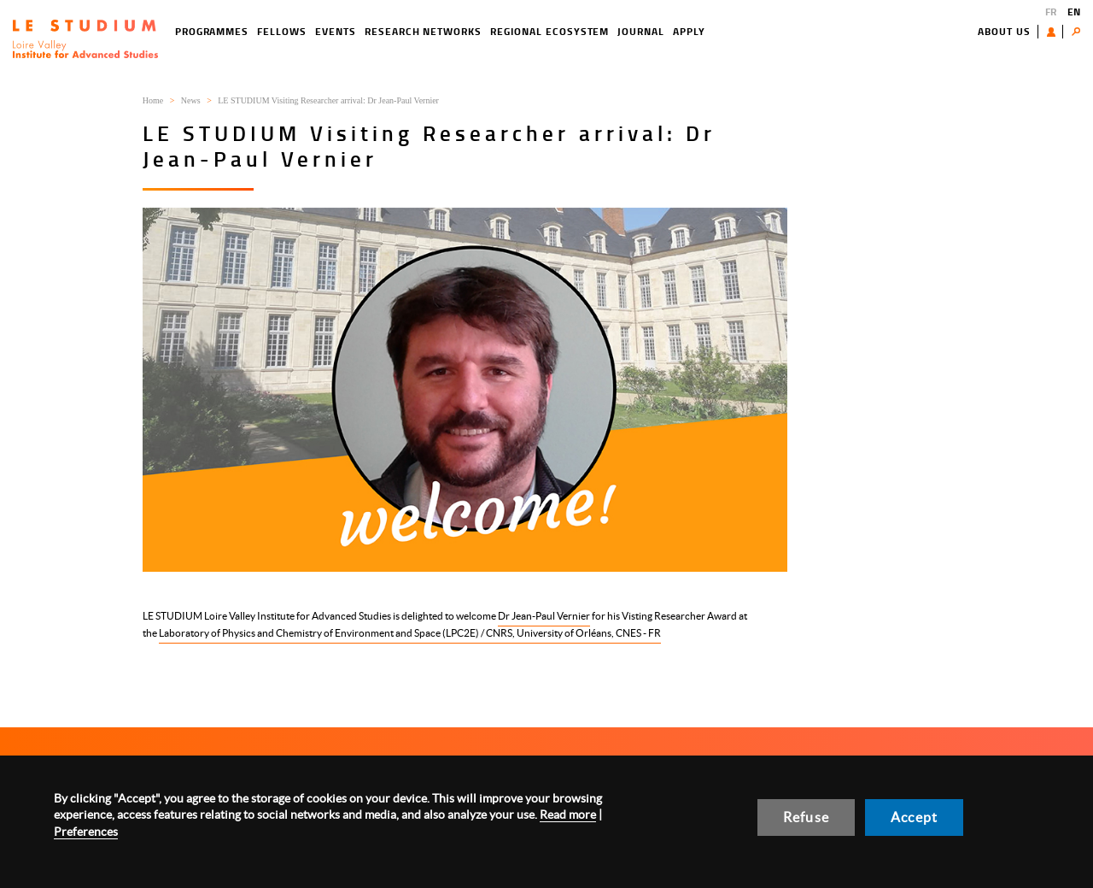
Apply (689, 31)
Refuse (806, 817)
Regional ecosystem (549, 31)
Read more (568, 814)
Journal (640, 31)
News (191, 100)
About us (1004, 31)
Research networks (423, 31)
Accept (914, 817)
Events (335, 31)
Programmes (212, 31)
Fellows (282, 31)
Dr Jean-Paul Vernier (544, 615)
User (1055, 31)
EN (1073, 11)
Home (153, 100)
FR (1050, 11)
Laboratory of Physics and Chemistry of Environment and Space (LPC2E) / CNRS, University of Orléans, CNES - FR (410, 632)
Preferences (86, 831)
